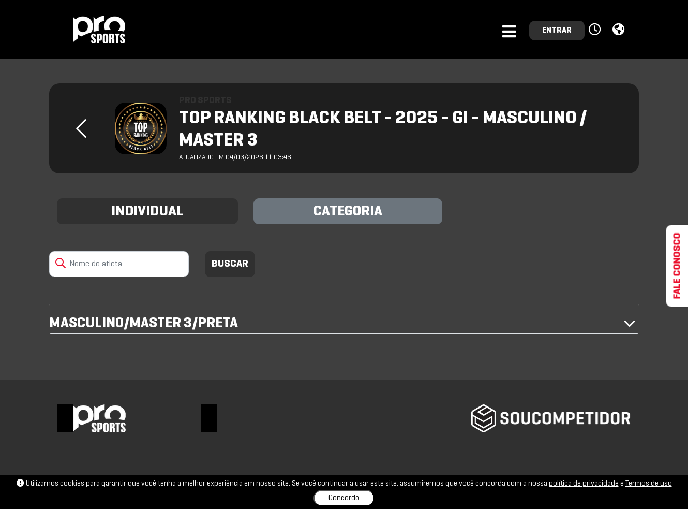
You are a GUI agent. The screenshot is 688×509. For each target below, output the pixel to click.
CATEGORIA (347, 212)
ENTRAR (557, 30)
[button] (596, 30)
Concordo (344, 498)
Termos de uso (648, 483)
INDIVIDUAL (147, 212)
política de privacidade (584, 483)
